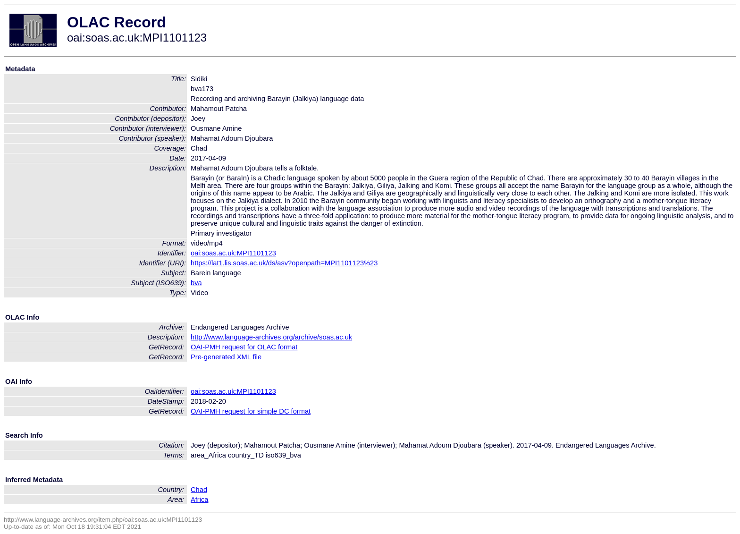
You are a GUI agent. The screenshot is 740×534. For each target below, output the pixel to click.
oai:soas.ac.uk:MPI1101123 (233, 253)
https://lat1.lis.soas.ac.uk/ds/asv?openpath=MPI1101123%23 (284, 263)
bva (196, 283)
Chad (199, 489)
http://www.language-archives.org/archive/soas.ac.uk (271, 337)
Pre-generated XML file (226, 357)
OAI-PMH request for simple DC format (251, 411)
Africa (199, 499)
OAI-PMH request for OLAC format (244, 347)
